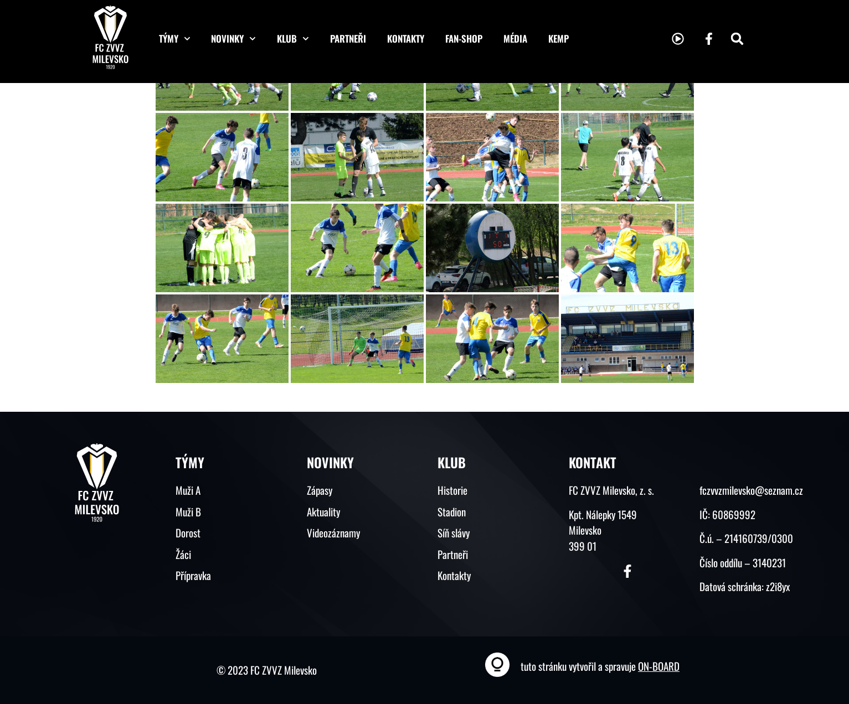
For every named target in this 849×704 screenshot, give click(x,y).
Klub (293, 39)
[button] (737, 39)
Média (515, 38)
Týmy (175, 39)
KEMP (558, 38)
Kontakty (405, 38)
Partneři (348, 38)
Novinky (233, 39)
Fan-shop (463, 38)
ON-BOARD (659, 666)
